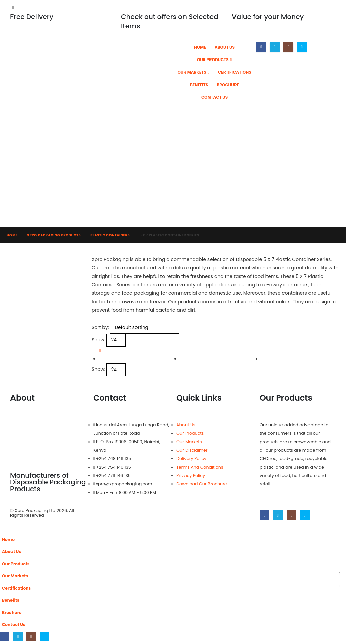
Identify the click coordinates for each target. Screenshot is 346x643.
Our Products (213, 60)
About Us (225, 47)
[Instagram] (288, 47)
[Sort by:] (144, 327)
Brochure (228, 85)
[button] (94, 350)
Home (200, 47)
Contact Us (214, 97)
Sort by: (100, 327)
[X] (274, 47)
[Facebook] (261, 47)
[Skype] (302, 47)
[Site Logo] (108, 62)
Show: (98, 339)
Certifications (234, 72)
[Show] (116, 340)
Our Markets (191, 72)
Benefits (199, 85)
